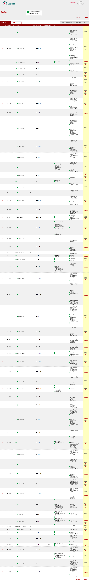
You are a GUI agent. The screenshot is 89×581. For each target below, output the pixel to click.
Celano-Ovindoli (72, 85)
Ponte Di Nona (57, 223)
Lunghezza (57, 224)
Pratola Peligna (72, 38)
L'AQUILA (19, 74)
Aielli (70, 84)
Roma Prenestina (72, 448)
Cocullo (71, 78)
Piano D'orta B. (72, 90)
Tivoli (70, 64)
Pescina (56, 168)
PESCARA (20, 32)
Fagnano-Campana (73, 158)
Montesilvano (72, 49)
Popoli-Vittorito (72, 39)
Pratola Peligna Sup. (73, 71)
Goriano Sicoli (72, 77)
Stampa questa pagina (65, 22)
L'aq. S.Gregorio (72, 240)
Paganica (71, 76)
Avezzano (71, 215)
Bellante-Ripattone (72, 303)
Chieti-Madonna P (72, 34)
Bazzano (71, 349)
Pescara (71, 48)
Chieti (71, 33)
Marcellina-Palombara (73, 443)
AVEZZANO (20, 81)
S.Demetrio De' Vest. (73, 114)
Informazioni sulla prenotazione (33, 13)
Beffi (70, 156)
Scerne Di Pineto (72, 133)
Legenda (85, 22)
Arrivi (13, 22)
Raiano (71, 154)
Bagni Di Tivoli (57, 225)
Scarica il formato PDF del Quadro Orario (76, 22)
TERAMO (19, 48)
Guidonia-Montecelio (58, 226)
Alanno (71, 31)
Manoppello (71, 32)
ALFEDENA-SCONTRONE (19, 252)
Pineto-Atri (71, 51)
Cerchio (71, 83)
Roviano (56, 229)
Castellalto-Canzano (73, 57)
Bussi (70, 142)
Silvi (70, 50)
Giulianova (71, 55)
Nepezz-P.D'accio (72, 58)
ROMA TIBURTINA (20, 181)
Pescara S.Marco (72, 35)
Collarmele (71, 82)
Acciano (71, 113)
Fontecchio (71, 157)
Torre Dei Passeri (72, 29)
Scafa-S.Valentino (72, 30)
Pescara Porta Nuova (73, 47)
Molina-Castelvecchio (73, 155)
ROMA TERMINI (19, 62)
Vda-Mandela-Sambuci (73, 63)
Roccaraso (71, 252)
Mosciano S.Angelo (73, 56)
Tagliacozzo (71, 216)
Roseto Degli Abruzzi (73, 134)
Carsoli (71, 62)
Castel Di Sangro (72, 253)
